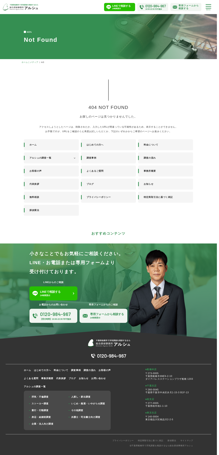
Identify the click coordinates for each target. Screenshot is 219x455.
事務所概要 (150, 171)
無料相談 (34, 197)
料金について (151, 145)
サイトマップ (186, 440)
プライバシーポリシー (99, 197)
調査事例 (91, 158)
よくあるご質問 (95, 171)
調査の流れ (150, 158)
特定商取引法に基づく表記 (158, 197)
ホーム (33, 145)
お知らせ (148, 184)
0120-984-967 (111, 356)
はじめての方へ (95, 145)
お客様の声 (35, 171)
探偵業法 (34, 210)
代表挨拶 (34, 184)
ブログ (90, 184)
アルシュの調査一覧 (40, 158)
